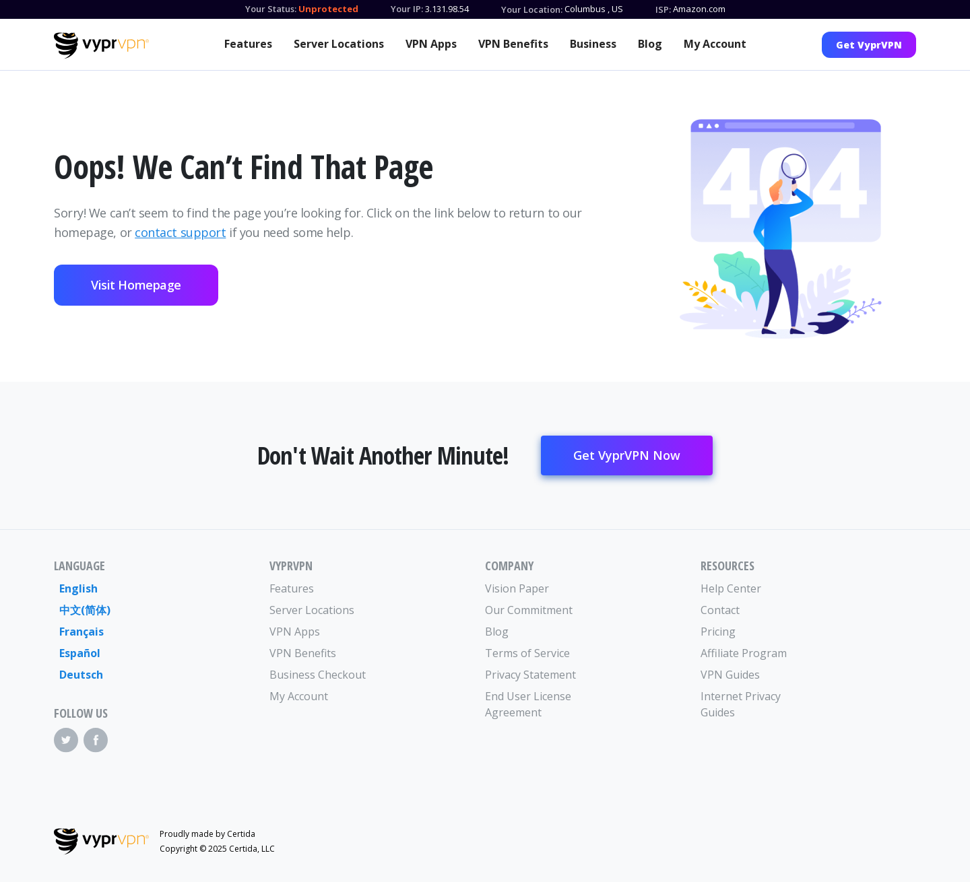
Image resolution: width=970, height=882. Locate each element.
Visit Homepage (136, 285)
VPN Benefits (513, 43)
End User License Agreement (528, 704)
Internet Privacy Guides (741, 704)
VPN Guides (730, 674)
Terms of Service (527, 653)
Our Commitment (529, 610)
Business (593, 43)
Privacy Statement (530, 674)
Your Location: (531, 9)
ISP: (663, 9)
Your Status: (270, 9)
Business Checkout (317, 674)
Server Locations (339, 43)
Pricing (718, 631)
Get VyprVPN (869, 44)
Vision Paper (517, 588)
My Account (715, 43)
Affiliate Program (744, 653)
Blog (650, 43)
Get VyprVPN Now (626, 455)
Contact (720, 610)
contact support (180, 232)
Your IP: (407, 9)
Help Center (731, 588)
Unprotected (328, 9)
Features (248, 43)
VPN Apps (431, 43)
